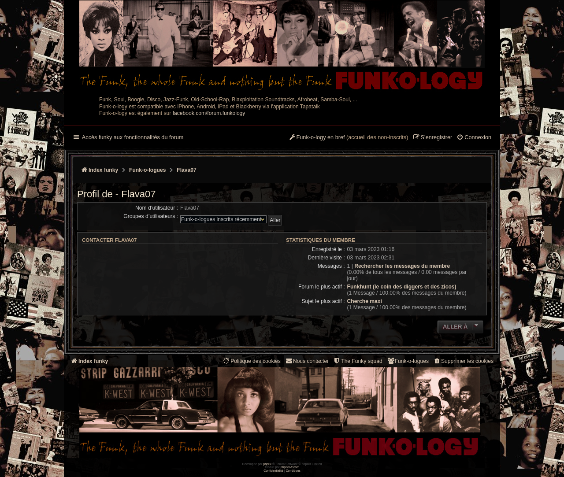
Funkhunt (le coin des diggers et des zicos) (401, 287)
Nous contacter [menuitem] (307, 361)
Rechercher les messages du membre (402, 266)
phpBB (267, 464)
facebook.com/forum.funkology (209, 113)
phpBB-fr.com (290, 467)
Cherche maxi (364, 301)
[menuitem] (473, 138)
